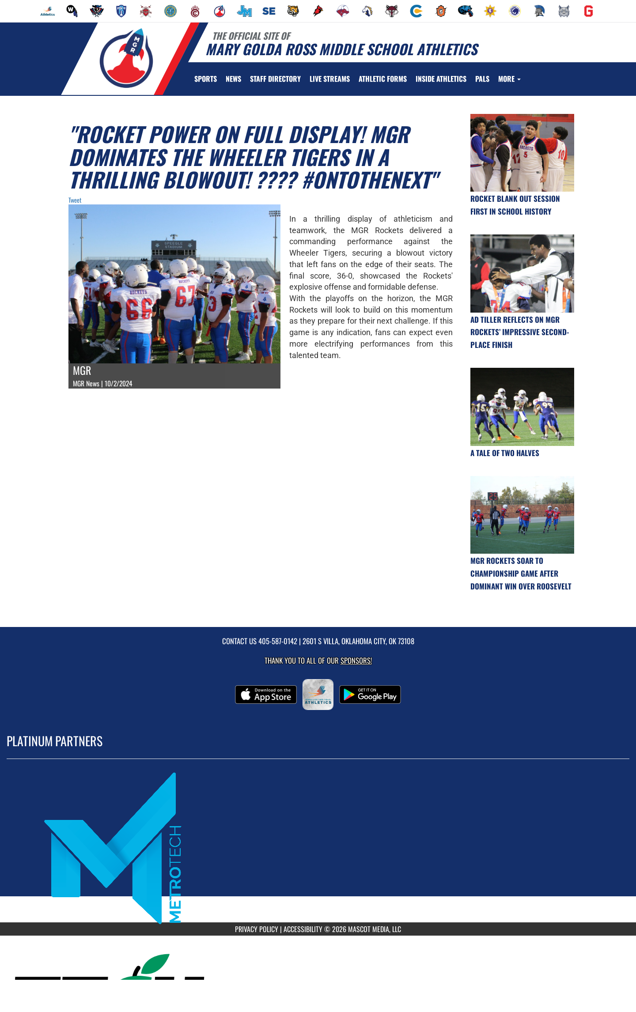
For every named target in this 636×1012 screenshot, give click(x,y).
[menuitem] (47, 11)
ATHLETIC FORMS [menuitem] (383, 78)
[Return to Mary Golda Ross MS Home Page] (126, 58)
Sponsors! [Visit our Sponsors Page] (356, 660)
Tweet (74, 199)
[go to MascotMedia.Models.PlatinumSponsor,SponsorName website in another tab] (318, 847)
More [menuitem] (509, 78)
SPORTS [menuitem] (205, 78)
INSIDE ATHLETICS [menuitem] (441, 78)
